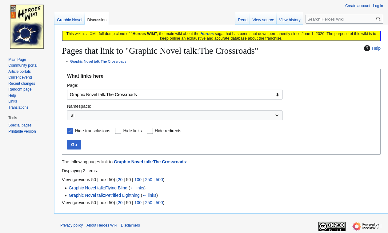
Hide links (132, 130)
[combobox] (174, 94)
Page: (72, 85)
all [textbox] (73, 115)
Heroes (207, 33)
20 (120, 179)
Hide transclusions (92, 130)
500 (159, 179)
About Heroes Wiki (101, 225)
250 (148, 179)
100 (138, 179)
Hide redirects (168, 130)
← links (137, 187)
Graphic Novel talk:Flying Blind (98, 187)
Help (371, 48)
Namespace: (79, 106)
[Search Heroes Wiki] (344, 19)
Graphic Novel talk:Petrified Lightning (104, 195)
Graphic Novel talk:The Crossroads (98, 61)
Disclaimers (130, 225)
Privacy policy (71, 225)
